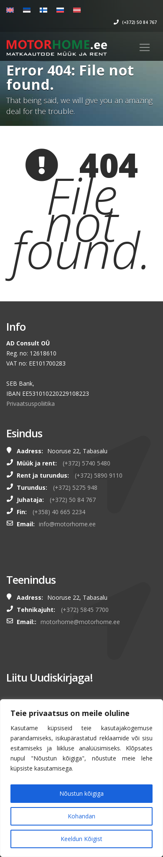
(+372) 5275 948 (75, 487)
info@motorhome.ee (67, 524)
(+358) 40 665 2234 (59, 512)
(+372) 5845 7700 (85, 610)
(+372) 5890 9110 (98, 475)
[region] (81, 778)
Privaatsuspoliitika (30, 404)
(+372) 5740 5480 (86, 463)
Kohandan (81, 816)
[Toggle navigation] (144, 47)
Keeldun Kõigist (81, 839)
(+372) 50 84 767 (135, 22)
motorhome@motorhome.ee (80, 622)
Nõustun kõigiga (81, 793)
